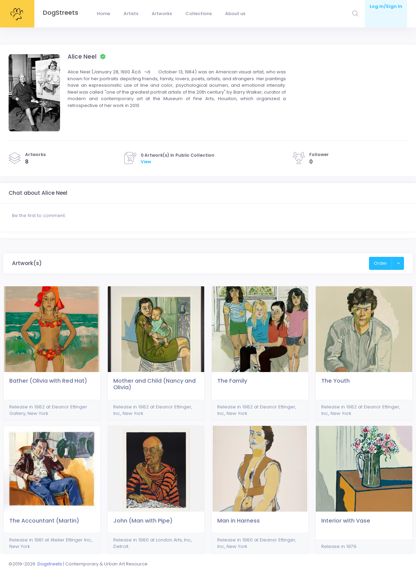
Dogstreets (49, 564)
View (146, 162)
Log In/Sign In (386, 6)
